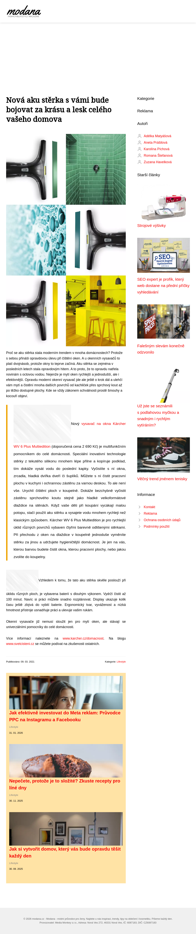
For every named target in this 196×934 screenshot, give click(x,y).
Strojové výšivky (151, 225)
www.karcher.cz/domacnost (83, 638)
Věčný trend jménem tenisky (162, 479)
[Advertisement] (98, 51)
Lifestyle (121, 661)
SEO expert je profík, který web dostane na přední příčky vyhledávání (163, 285)
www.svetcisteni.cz (20, 644)
